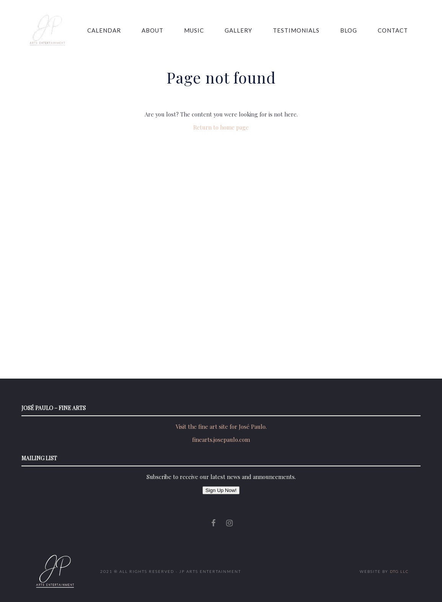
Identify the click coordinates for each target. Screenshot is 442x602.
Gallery (238, 30)
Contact (393, 30)
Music (194, 30)
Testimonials (296, 30)
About (152, 30)
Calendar (104, 30)
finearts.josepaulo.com (221, 439)
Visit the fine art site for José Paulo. (221, 426)
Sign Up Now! (221, 490)
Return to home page (221, 127)
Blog (348, 30)
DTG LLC (399, 571)
